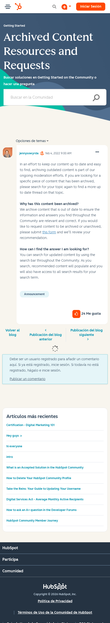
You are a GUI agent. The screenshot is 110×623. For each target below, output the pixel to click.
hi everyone (14, 446)
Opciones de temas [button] (31, 141)
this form (49, 232)
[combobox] (55, 97)
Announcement (34, 294)
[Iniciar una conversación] (66, 7)
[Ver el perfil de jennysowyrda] (29, 152)
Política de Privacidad (55, 601)
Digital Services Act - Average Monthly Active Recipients (45, 499)
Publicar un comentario (27, 379)
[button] (97, 152)
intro (9, 457)
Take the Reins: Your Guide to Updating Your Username (43, 488)
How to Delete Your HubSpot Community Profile (38, 478)
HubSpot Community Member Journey (32, 520)
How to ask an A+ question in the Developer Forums (41, 510)
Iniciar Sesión (90, 6)
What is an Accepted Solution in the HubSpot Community (45, 467)
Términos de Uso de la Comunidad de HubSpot (55, 612)
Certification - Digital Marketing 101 (30, 425)
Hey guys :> (14, 435)
